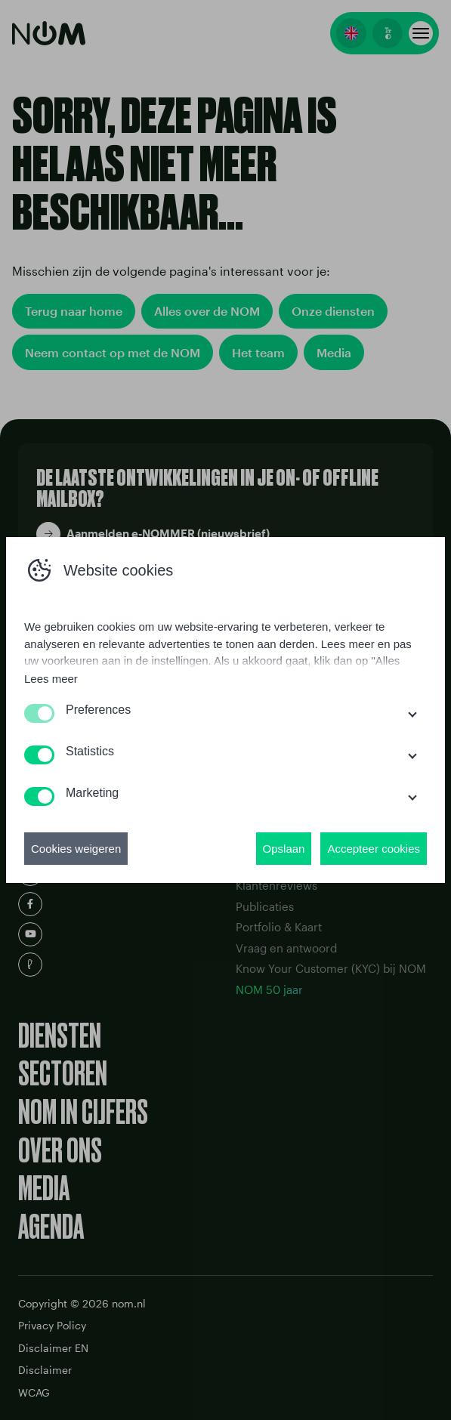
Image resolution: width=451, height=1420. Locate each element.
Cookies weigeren (76, 848)
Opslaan (284, 848)
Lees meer (51, 678)
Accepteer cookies (373, 848)
